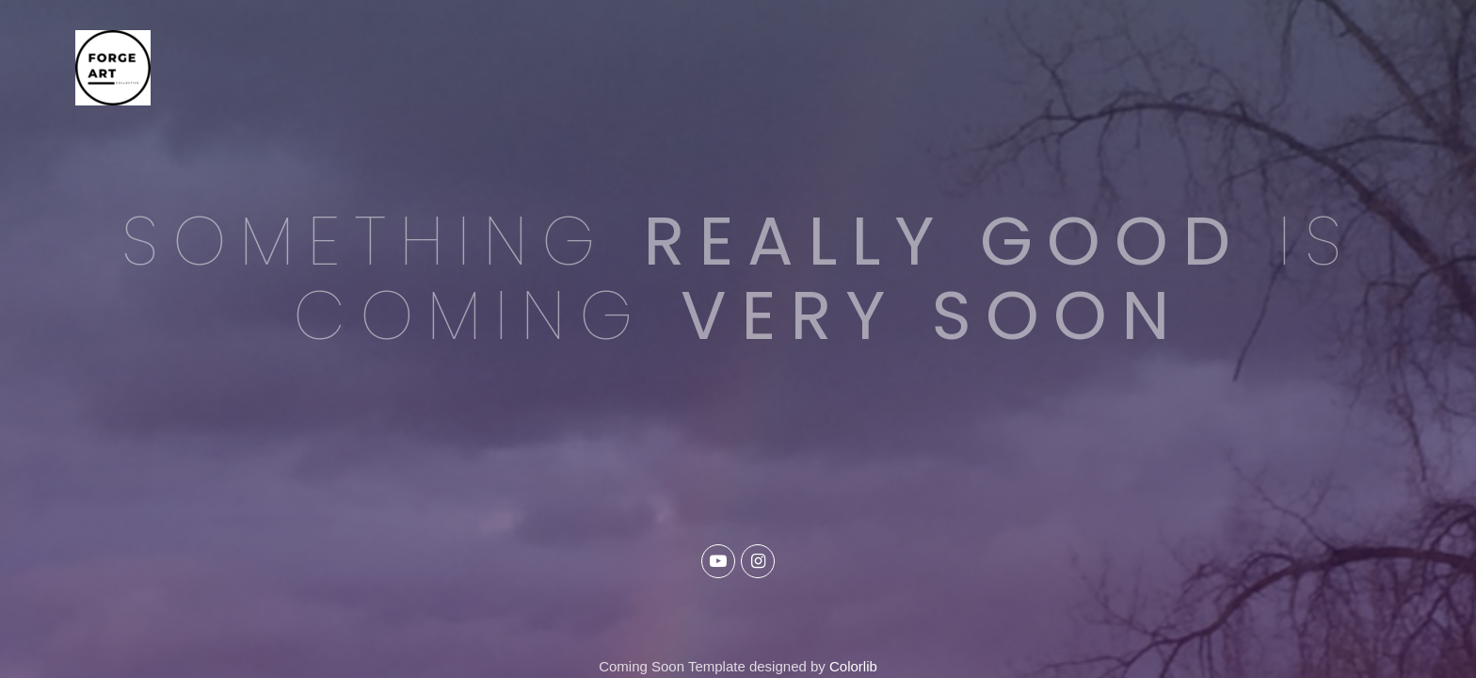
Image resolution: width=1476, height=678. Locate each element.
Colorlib (853, 666)
